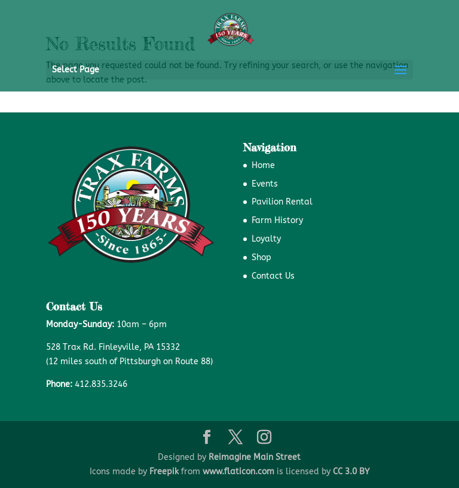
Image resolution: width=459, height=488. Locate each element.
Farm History (277, 220)
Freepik (164, 471)
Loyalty (266, 239)
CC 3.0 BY (351, 471)
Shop (261, 257)
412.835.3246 (101, 384)
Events (265, 184)
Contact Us (273, 276)
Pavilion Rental (282, 202)
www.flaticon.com (238, 471)
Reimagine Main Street (255, 457)
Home (263, 165)
